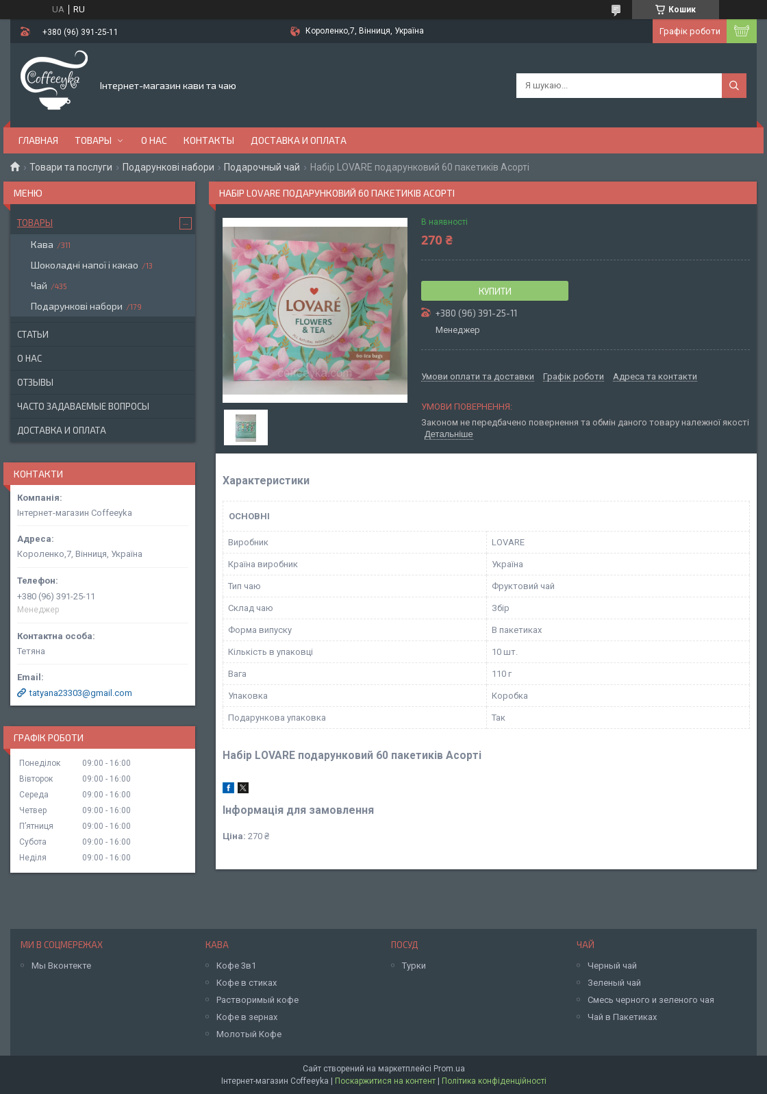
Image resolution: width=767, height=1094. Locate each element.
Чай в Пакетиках (622, 1017)
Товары (93, 140)
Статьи (33, 334)
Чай (39, 285)
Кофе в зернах (246, 1017)
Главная (38, 140)
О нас (154, 140)
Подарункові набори (168, 167)
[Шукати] (734, 85)
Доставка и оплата (299, 140)
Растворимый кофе (257, 1000)
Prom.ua (449, 1068)
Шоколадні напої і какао (84, 265)
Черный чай (612, 965)
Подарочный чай (262, 167)
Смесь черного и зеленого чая (651, 1000)
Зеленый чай (614, 983)
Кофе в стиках (246, 983)
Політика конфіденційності (494, 1081)
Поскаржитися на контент (385, 1081)
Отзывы (35, 382)
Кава (42, 244)
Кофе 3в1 (236, 965)
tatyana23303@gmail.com (80, 693)
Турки (414, 965)
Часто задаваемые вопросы (83, 406)
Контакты (209, 140)
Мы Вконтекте (61, 965)
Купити (495, 291)
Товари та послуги (70, 167)
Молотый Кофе (248, 1034)
